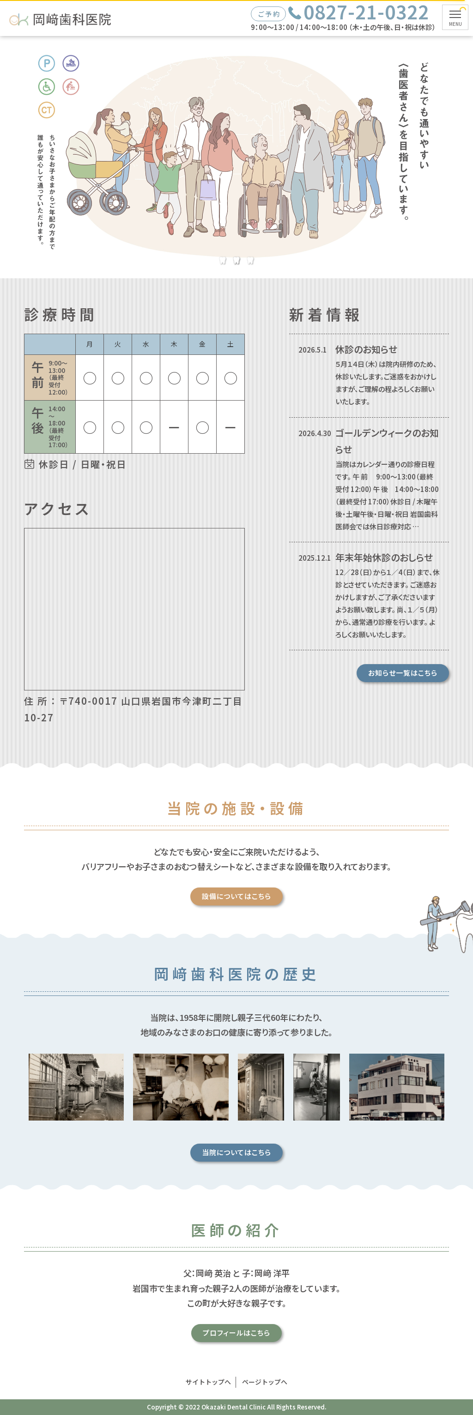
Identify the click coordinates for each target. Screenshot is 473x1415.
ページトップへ (264, 1381)
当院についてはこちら (277, 1152)
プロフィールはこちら (277, 1332)
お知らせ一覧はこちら (402, 673)
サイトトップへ (208, 1381)
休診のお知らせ (366, 349)
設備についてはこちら (277, 896)
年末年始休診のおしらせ (384, 557)
